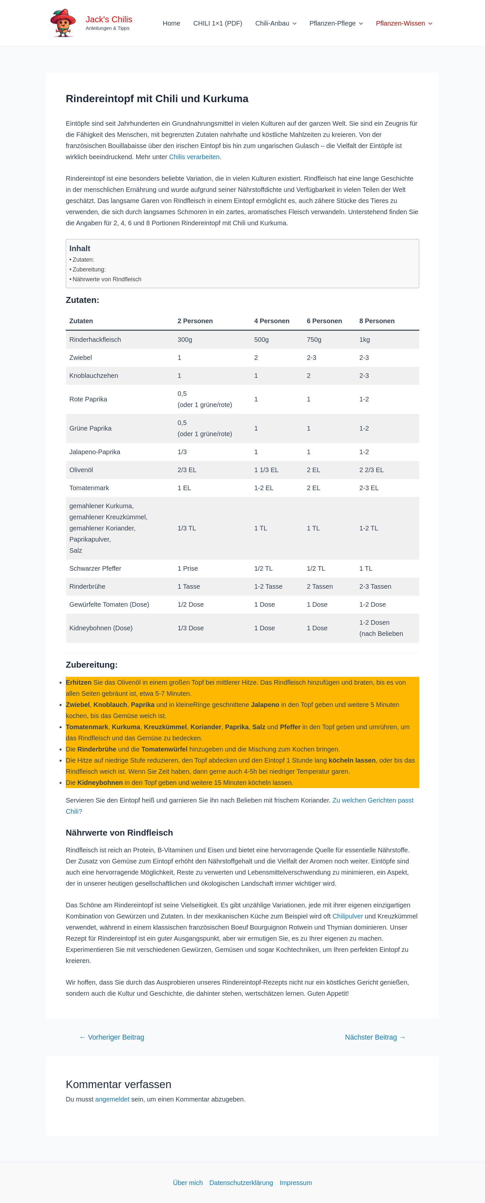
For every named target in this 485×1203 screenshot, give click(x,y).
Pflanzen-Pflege (336, 23)
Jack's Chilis (109, 19)
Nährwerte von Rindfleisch (107, 279)
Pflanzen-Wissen (404, 23)
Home (171, 23)
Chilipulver (347, 916)
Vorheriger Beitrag (111, 1037)
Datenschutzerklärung (241, 1182)
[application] (292, 23)
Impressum (295, 1182)
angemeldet (112, 1099)
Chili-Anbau (275, 23)
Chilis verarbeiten (194, 156)
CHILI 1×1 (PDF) (217, 23)
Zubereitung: (89, 269)
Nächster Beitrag (375, 1037)
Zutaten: (83, 259)
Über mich (188, 1182)
